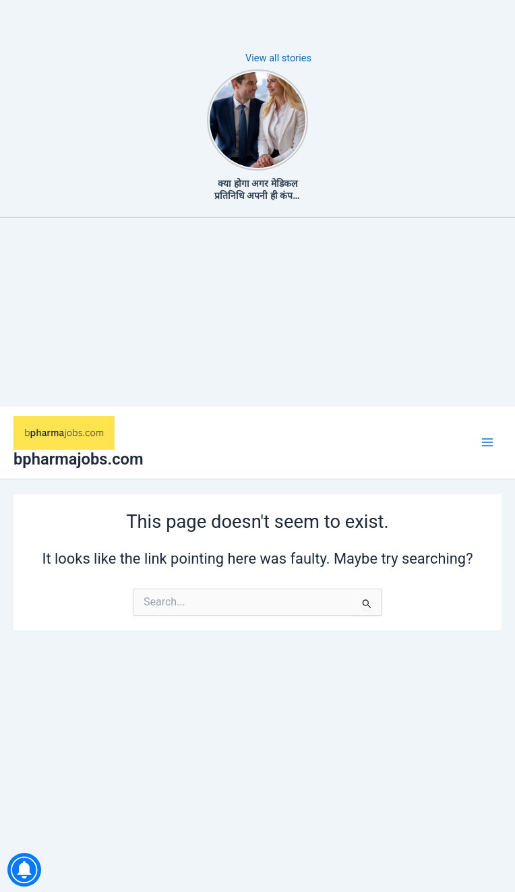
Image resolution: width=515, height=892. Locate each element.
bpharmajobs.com (78, 459)
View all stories (278, 58)
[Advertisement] (257, 312)
